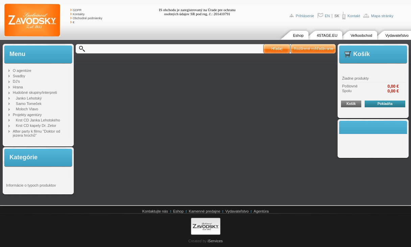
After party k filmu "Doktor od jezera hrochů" (36, 133)
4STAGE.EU (327, 35)
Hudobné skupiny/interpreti (35, 92)
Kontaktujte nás (155, 211)
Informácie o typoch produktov (31, 185)
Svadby (19, 76)
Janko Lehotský (29, 98)
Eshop (298, 35)
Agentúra (261, 211)
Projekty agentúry (27, 115)
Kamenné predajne (204, 211)
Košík (351, 104)
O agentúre (22, 70)
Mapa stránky (382, 16)
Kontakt (353, 16)
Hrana (18, 87)
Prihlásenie (305, 16)
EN (327, 16)
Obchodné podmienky (87, 18)
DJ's (16, 81)
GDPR (77, 10)
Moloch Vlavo (27, 109)
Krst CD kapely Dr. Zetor (36, 126)
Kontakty (79, 14)
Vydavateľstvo (397, 35)
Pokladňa (385, 104)
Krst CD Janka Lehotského (38, 120)
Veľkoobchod (361, 35)
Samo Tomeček (29, 104)
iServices (215, 241)
